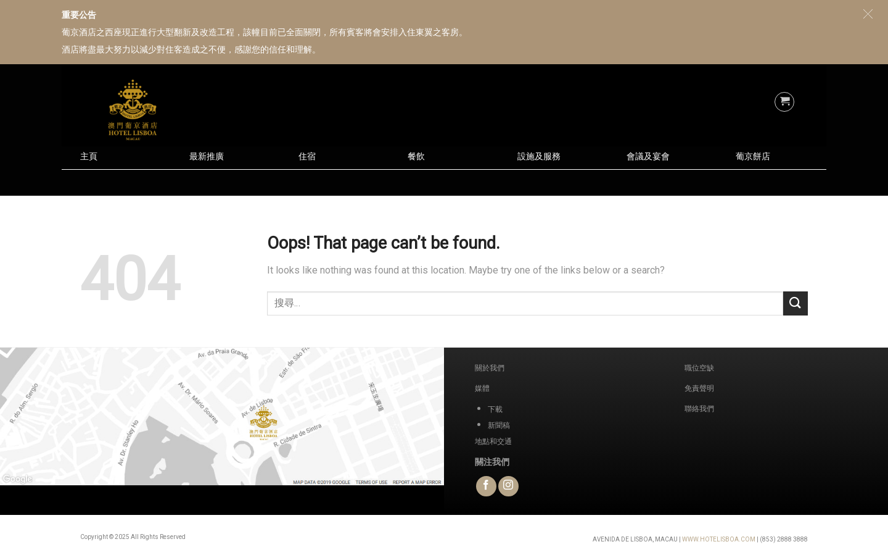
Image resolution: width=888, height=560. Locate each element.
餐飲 (416, 156)
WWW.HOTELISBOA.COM (718, 539)
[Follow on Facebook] (486, 486)
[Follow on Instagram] (508, 486)
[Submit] (795, 303)
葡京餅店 (753, 156)
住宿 (307, 156)
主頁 (88, 156)
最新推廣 (206, 156)
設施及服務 (539, 156)
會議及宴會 (648, 156)
